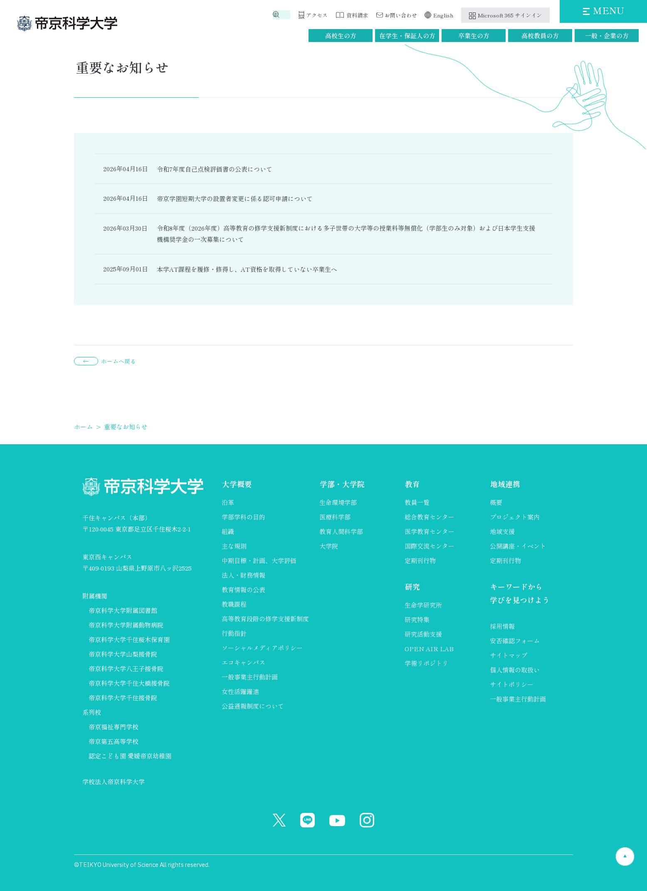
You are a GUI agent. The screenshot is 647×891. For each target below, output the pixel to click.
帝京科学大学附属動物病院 (126, 624)
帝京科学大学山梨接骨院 (123, 654)
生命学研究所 (423, 605)
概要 (496, 502)
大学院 (328, 545)
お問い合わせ (401, 15)
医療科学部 (335, 516)
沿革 (228, 502)
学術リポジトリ (426, 663)
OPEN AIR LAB (429, 648)
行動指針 (234, 633)
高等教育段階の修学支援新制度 (265, 618)
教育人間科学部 (341, 531)
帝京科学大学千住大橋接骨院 (129, 683)
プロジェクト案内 (515, 516)
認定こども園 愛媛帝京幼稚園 (130, 755)
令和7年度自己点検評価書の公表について (214, 169)
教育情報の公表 (243, 589)
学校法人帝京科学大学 (113, 781)
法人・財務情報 (243, 575)
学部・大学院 (341, 484)
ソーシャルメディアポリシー (262, 647)
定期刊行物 (420, 560)
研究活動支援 (423, 634)
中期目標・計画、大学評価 (259, 560)
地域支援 (502, 531)
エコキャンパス (243, 662)
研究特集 (417, 619)
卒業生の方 (473, 35)
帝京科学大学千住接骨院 (123, 697)
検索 (284, 15)
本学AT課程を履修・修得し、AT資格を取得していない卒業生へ (247, 269)
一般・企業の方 (607, 35)
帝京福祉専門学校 (113, 726)
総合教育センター (429, 516)
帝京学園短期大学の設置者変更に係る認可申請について (235, 198)
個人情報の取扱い (515, 670)
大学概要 (237, 484)
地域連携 (505, 484)
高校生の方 (340, 35)
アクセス (317, 15)
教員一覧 (417, 502)
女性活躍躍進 (240, 691)
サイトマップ (508, 656)
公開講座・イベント (518, 545)
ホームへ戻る (118, 361)
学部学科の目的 (243, 516)
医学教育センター (429, 531)
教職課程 (234, 604)
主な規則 (234, 545)
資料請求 (357, 15)
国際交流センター (429, 545)
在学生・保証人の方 (407, 35)
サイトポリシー (511, 685)
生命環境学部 (338, 502)
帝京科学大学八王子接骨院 (126, 668)
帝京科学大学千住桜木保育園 (129, 639)
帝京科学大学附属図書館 (123, 610)
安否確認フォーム (515, 641)
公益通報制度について (253, 705)
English (443, 15)
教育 (412, 484)
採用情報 (502, 627)
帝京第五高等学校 (113, 741)
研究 (412, 586)
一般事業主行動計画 (250, 676)
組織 (228, 531)
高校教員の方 (540, 35)
